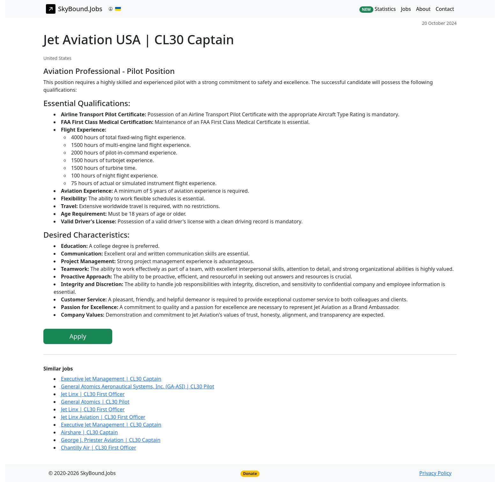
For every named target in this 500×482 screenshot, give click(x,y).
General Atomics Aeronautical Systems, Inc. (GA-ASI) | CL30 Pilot (137, 386)
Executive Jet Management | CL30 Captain (111, 378)
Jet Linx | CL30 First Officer (93, 394)
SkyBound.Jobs (74, 9)
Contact (445, 8)
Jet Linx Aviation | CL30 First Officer (103, 417)
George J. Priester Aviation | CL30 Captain (110, 439)
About (423, 8)
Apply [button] (78, 336)
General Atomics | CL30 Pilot (95, 401)
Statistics (377, 9)
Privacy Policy (435, 473)
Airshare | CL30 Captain (89, 432)
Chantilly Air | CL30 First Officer (98, 447)
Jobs (406, 8)
